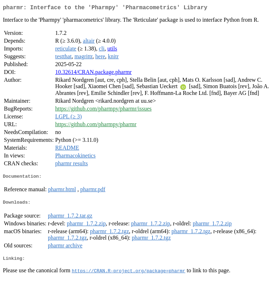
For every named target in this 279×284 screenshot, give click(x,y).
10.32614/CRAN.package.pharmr (93, 73)
